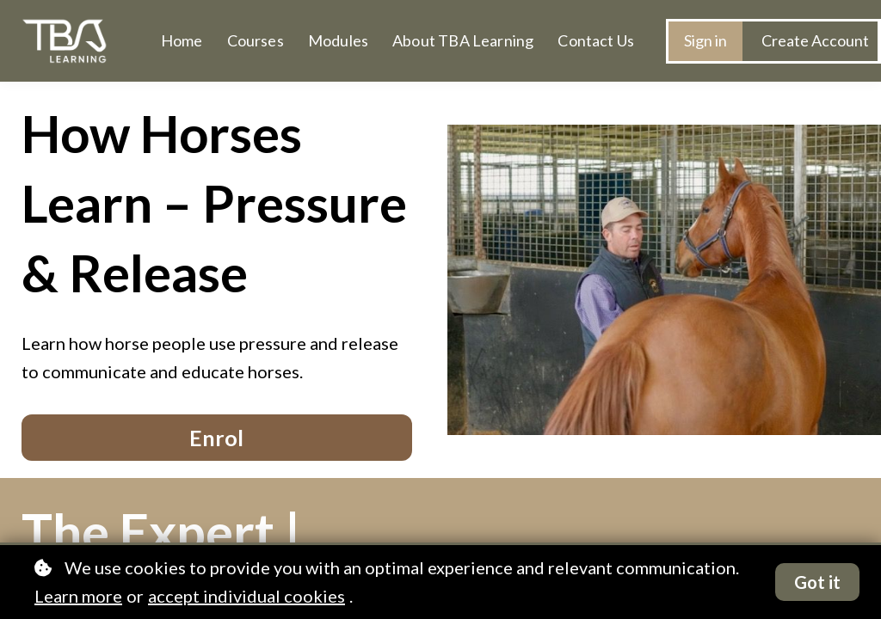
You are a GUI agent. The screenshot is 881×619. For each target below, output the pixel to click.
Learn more (78, 595)
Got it (817, 582)
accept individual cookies (246, 595)
